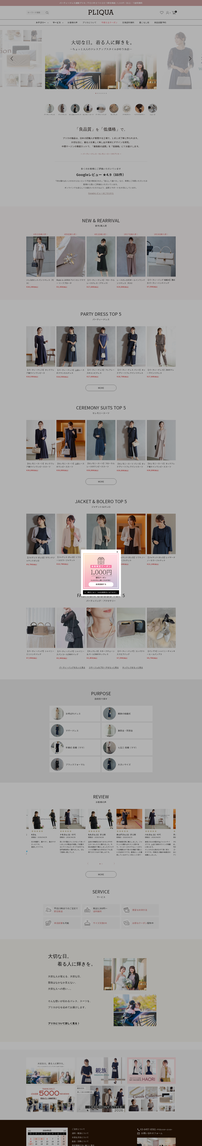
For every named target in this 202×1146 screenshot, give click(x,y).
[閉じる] (117, 551)
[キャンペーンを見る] (101, 570)
